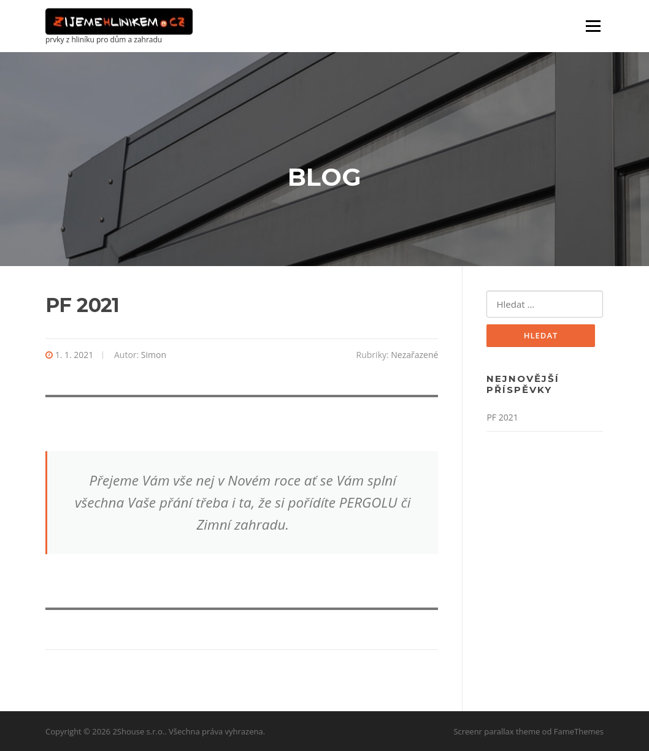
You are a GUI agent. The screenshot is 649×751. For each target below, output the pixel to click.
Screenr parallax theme (496, 731)
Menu (593, 26)
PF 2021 (502, 417)
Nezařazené (414, 354)
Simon (153, 354)
